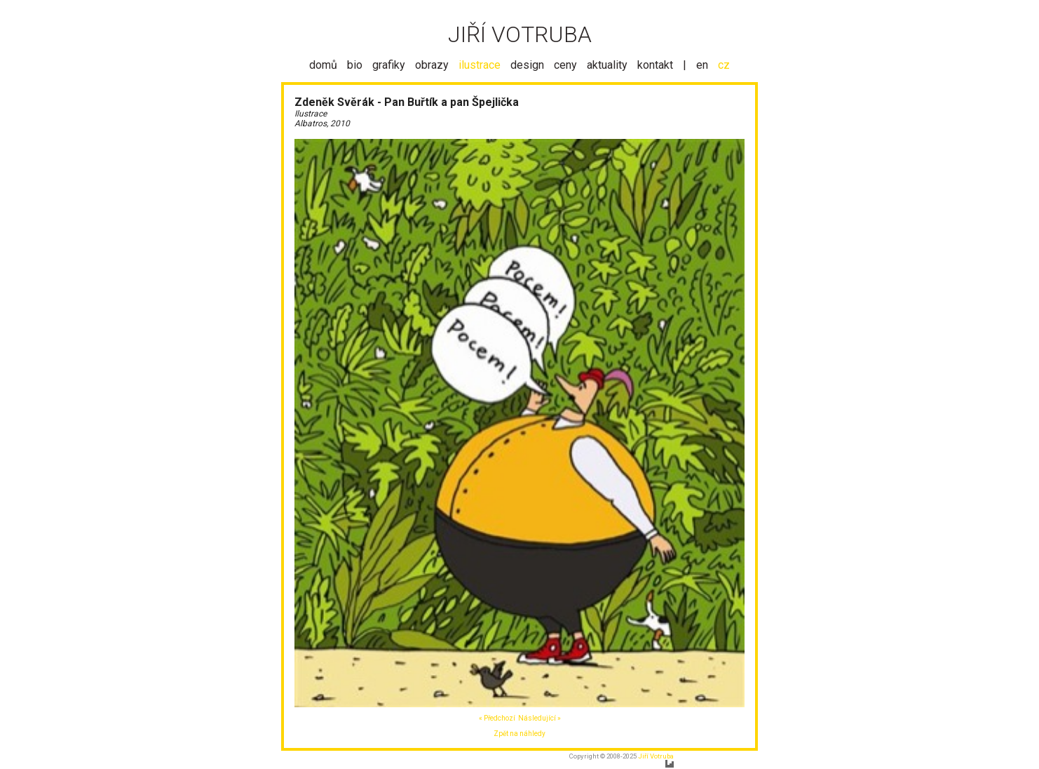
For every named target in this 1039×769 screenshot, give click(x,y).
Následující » (539, 718)
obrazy (432, 65)
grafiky (388, 65)
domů (323, 65)
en (702, 65)
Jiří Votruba (656, 756)
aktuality (607, 65)
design (527, 65)
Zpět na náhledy (519, 733)
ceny (565, 65)
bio (354, 65)
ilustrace (480, 65)
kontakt (655, 65)
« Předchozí (497, 718)
